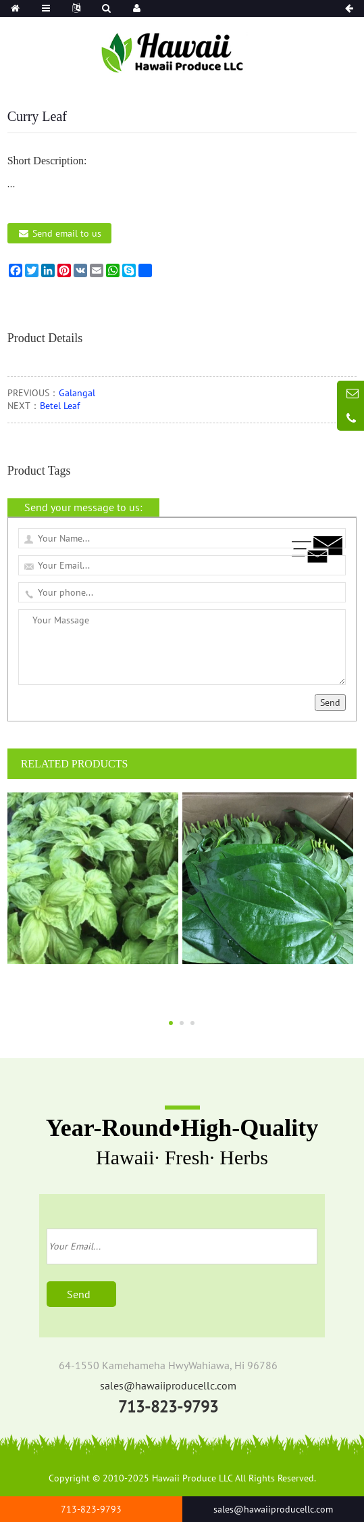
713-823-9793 (168, 1406)
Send (330, 702)
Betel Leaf (60, 406)
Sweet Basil (93, 985)
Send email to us (66, 233)
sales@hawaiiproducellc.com (168, 1385)
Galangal (77, 393)
